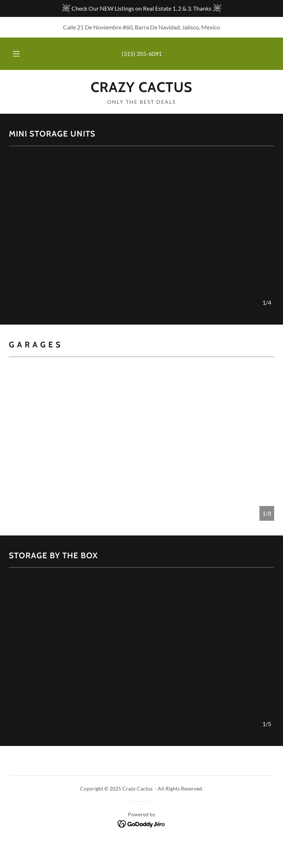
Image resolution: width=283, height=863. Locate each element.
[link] (141, 89)
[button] (20, 53)
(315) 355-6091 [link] (142, 53)
